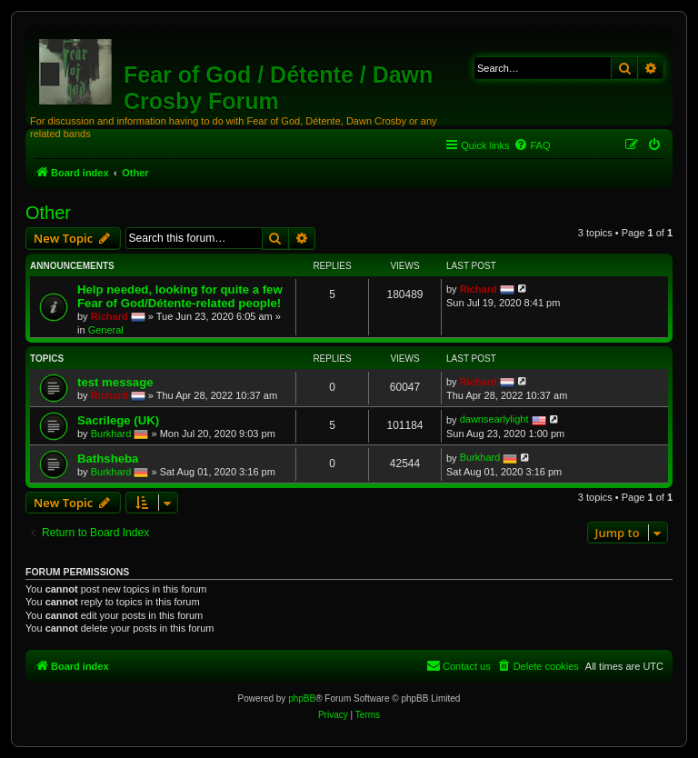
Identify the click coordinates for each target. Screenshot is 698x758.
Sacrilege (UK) (118, 420)
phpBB (301, 698)
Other (48, 213)
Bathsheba (107, 458)
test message (115, 382)
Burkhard (111, 432)
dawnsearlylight (494, 419)
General (106, 329)
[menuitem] (532, 145)
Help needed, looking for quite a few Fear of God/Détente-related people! (180, 296)
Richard (109, 315)
